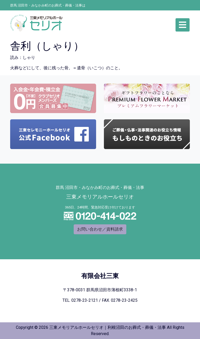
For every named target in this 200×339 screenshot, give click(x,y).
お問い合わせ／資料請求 (100, 229)
